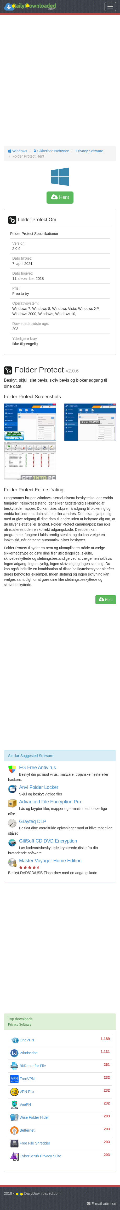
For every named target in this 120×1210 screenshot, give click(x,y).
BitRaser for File (28, 1066)
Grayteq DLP (32, 821)
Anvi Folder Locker (38, 787)
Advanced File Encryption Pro (50, 801)
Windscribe (24, 1053)
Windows (17, 151)
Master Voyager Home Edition (50, 860)
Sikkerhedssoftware (51, 151)
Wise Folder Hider (29, 1117)
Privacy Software (89, 151)
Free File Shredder (30, 1143)
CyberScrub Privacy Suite (35, 1156)
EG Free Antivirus (37, 767)
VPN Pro (22, 1092)
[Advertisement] (60, 80)
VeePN (20, 1104)
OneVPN (22, 1040)
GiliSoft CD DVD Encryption (48, 841)
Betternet (22, 1130)
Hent (60, 197)
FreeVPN (22, 1079)
